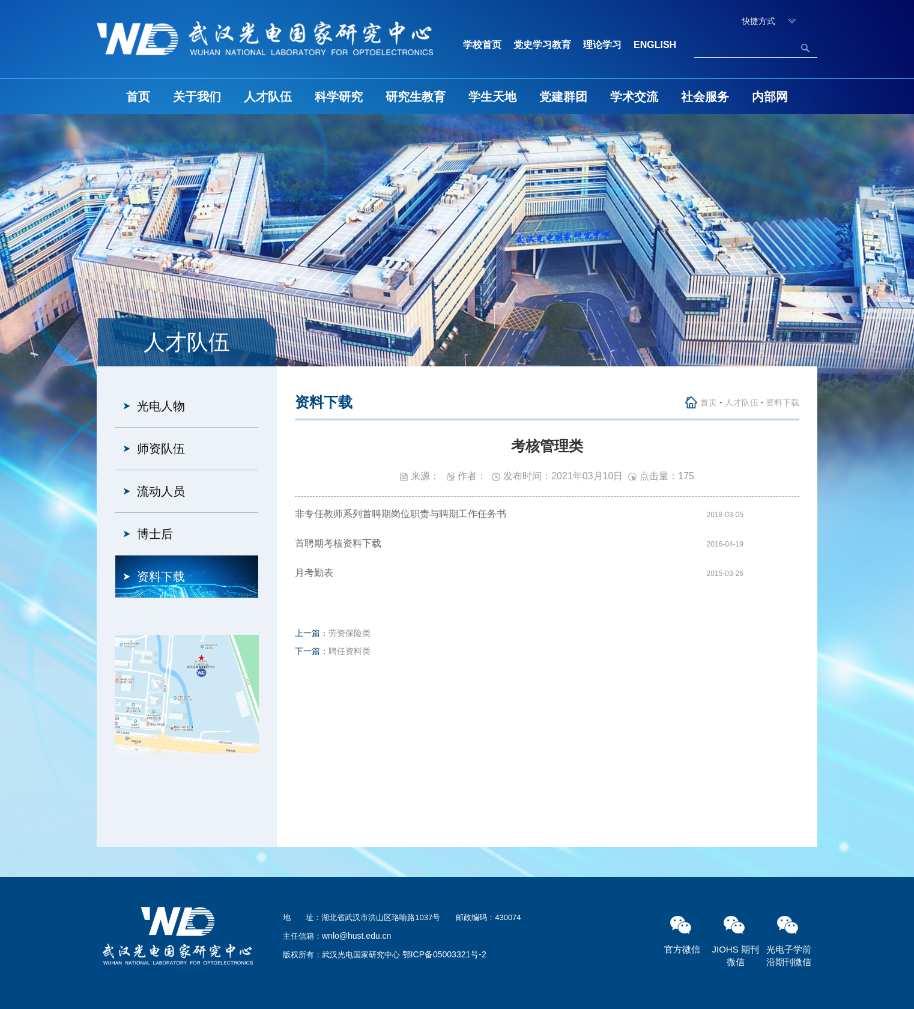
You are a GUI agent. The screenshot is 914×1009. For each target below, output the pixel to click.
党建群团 (563, 96)
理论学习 (602, 45)
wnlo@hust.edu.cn (356, 936)
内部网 (770, 96)
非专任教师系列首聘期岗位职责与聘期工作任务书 (400, 514)
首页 (138, 96)
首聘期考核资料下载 (338, 543)
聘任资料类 (349, 651)
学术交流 (634, 96)
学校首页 (482, 45)
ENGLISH (655, 45)
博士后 (155, 534)
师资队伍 (161, 448)
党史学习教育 (542, 45)
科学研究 (339, 96)
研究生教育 (416, 96)
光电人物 (161, 406)
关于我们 (197, 96)
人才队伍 (268, 96)
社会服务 (705, 96)
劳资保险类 (349, 633)
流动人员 (161, 491)
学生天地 (492, 96)
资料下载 (161, 576)
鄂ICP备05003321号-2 (444, 954)
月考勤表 (314, 573)
